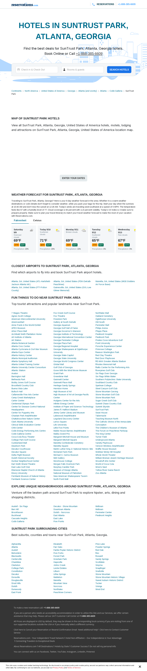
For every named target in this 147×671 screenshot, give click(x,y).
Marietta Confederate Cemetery (68, 443)
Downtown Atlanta (62, 509)
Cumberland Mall (19, 443)
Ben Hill (15, 509)
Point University (102, 343)
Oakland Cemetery (104, 316)
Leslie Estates (60, 568)
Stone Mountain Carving (106, 391)
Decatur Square (18, 452)
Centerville (16, 559)
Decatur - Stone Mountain (66, 506)
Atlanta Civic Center (20, 346)
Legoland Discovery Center (66, 418)
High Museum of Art (63, 391)
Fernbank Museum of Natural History (28, 476)
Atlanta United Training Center (25, 364)
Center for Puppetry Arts (22, 412)
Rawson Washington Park (107, 352)
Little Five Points (61, 427)
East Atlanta (59, 515)
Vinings (98, 586)
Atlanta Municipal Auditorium (24, 358)
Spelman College (103, 385)
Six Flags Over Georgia (106, 373)
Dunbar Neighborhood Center (25, 461)
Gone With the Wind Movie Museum (70, 370)
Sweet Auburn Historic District (109, 580)
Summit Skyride (102, 406)
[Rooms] (82, 69)
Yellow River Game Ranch (107, 470)
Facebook (44, 651)
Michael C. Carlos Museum (66, 455)
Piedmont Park (102, 337)
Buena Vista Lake (19, 388)
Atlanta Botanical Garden (23, 343)
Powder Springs (102, 547)
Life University (60, 424)
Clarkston (15, 565)
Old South (100, 322)
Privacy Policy (58, 668)
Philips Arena (101, 328)
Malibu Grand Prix (62, 434)
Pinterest (90, 651)
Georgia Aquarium (62, 325)
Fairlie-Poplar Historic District (67, 550)
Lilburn (57, 571)
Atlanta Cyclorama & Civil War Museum (29, 349)
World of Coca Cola (104, 464)
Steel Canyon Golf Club (106, 388)
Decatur (15, 574)
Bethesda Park (18, 379)
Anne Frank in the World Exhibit (26, 325)
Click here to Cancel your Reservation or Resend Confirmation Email (45, 629)
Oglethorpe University (105, 319)
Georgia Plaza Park (62, 343)
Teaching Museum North (106, 418)
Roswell (99, 556)
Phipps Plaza (101, 331)
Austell (14, 550)
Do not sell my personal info (103, 646)
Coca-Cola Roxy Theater (23, 437)
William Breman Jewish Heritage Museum (114, 458)
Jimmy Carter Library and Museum (69, 412)
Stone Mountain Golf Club (107, 394)
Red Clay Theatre (103, 355)
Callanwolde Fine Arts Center (25, 394)
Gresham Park (60, 559)
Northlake (58, 589)
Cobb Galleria (116, 91)
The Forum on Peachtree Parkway (111, 430)
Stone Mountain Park (105, 397)
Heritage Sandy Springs (64, 385)
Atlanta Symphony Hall (21, 361)
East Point (16, 592)
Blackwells (16, 556)
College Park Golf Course (23, 440)
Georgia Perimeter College (66, 340)
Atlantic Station (18, 370)
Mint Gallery (59, 458)
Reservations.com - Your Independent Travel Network (39, 638)
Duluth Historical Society (22, 458)
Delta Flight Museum (20, 455)
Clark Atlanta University (22, 421)
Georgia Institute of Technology (68, 334)
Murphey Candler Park (64, 467)
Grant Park (58, 373)
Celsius (37, 220)
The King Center (103, 434)
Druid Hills (16, 583)
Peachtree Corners (63, 592)
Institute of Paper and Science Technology (73, 406)
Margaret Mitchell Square (65, 440)
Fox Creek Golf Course (64, 313)
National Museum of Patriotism (68, 473)
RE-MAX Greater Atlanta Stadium (110, 361)
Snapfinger (100, 568)
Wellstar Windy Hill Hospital (108, 452)
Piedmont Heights (103, 515)
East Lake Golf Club (20, 467)
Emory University (19, 473)
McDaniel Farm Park (63, 452)
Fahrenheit (20, 220)
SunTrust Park (102, 409)
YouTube (61, 651)
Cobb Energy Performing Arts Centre (28, 430)
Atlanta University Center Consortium (28, 367)
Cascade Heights (19, 518)
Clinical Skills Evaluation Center (26, 424)
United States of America (52, 91)
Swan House (101, 412)
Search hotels (119, 69)
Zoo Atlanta (100, 473)
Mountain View (60, 583)
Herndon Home (61, 388)
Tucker (98, 583)
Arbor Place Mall (19, 331)
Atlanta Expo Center (20, 352)
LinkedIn (81, 651)
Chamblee (16, 562)
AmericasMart (17, 322)
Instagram (71, 651)
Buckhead (16, 515)
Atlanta (103, 91)
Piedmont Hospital (103, 334)
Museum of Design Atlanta (66, 470)
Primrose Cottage (103, 349)
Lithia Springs (60, 574)
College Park (17, 568)
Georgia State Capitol (64, 355)
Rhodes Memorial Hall (105, 364)
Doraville (15, 577)
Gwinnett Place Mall (63, 382)
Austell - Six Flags (19, 506)
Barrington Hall (18, 376)
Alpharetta (16, 544)
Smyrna (98, 565)
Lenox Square (60, 421)
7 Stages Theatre (19, 313)
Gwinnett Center (61, 379)
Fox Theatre (59, 316)
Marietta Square (61, 446)
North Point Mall (61, 479)
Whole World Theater (105, 455)
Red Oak (99, 550)
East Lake (58, 518)
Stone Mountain (102, 574)
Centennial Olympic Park (22, 403)
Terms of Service (74, 668)
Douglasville (17, 580)
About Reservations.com (25, 646)
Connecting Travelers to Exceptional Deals (35, 641)
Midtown (99, 506)
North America (31, 91)
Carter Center (17, 400)
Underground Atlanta (105, 440)
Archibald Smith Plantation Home (26, 334)
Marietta (57, 580)
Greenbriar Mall (61, 376)
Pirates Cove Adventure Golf (108, 340)
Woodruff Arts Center (105, 461)
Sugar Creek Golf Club (105, 400)
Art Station (16, 340)
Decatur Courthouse (20, 449)
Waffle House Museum (105, 449)
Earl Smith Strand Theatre (23, 464)
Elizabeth (58, 544)
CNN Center (17, 427)
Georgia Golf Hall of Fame (66, 328)
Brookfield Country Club (22, 385)
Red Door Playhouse (105, 358)
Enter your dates (73, 178)
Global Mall (59, 364)
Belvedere (16, 553)
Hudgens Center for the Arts (67, 400)
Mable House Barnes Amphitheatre (70, 430)
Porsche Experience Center (108, 346)
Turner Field (101, 437)
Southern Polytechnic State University (113, 379)
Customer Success (79, 646)
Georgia (71, 91)
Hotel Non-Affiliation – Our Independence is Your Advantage (94, 638)
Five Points (59, 521)
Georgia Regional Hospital (66, 346)
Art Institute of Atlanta (21, 337)
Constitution (17, 571)
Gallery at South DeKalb (65, 322)
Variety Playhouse (103, 443)
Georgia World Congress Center (69, 361)
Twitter (53, 651)
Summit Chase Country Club (108, 403)
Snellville (99, 571)
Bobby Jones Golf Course (23, 382)
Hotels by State (62, 646)
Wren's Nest (101, 467)
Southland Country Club (106, 382)
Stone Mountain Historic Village (110, 577)
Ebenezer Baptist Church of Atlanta (27, 470)
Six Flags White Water (105, 376)
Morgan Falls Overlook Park (67, 464)
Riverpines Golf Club (104, 370)
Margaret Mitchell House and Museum (71, 437)
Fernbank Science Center (23, 479)
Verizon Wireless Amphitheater (109, 446)
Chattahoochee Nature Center (25, 418)
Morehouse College (63, 461)
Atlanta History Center (21, 355)
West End (99, 589)
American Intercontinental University (28, 319)
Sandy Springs (102, 559)
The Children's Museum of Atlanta (110, 427)
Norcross (58, 586)
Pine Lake (100, 544)
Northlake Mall (102, 313)
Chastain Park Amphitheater (24, 415)
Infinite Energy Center (64, 403)
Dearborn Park (18, 446)
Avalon (14, 373)
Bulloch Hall (16, 391)
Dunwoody (16, 589)
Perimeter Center (103, 512)
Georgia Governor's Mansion (67, 331)
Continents (16, 91)
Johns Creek (59, 565)
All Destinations (45, 646)
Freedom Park (60, 319)
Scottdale (99, 562)
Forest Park (59, 556)
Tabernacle (100, 415)
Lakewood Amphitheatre (65, 415)
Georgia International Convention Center (73, 337)
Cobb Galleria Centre (21, 434)
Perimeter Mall (102, 325)
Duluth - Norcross (62, 512)
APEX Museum (18, 328)
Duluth (14, 586)
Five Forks (58, 553)
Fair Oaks (58, 547)
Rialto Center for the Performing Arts (112, 367)
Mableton (58, 577)
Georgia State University (65, 358)
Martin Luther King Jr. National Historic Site (73, 449)
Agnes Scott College (21, 316)
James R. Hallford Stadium (66, 409)
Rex (97, 553)
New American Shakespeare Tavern (70, 476)
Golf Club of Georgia (63, 367)
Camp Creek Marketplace (23, 397)
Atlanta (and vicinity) (87, 91)
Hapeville (58, 562)
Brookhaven (17, 512)
